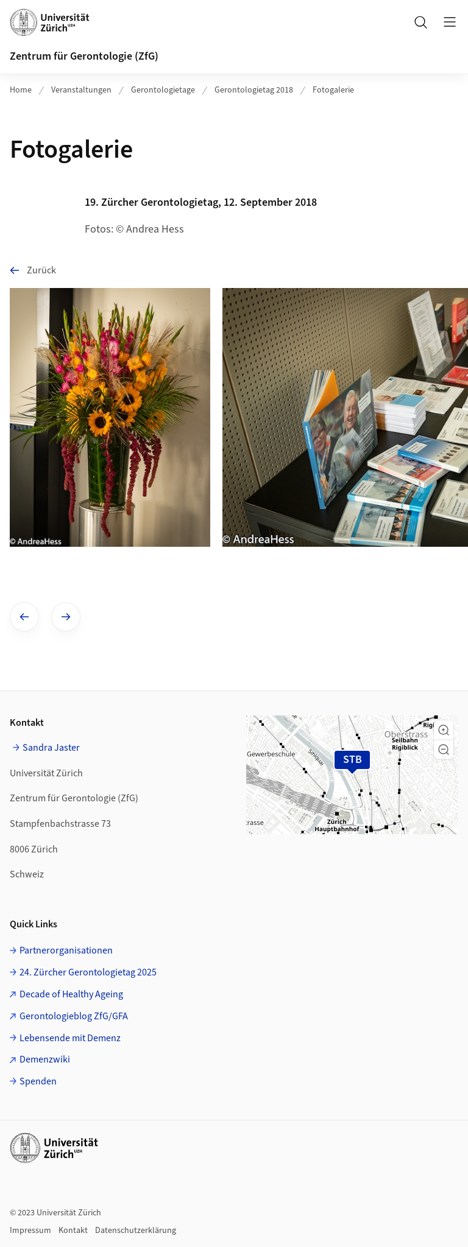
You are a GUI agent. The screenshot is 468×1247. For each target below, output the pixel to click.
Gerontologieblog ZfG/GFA (74, 1016)
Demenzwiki (45, 1059)
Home (21, 90)
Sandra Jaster (51, 747)
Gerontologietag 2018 (253, 90)
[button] (443, 730)
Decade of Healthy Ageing (71, 994)
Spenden (38, 1081)
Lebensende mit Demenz (70, 1038)
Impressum (30, 1230)
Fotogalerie (333, 90)
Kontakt (73, 1230)
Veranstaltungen (81, 90)
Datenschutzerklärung (135, 1230)
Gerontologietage (163, 90)
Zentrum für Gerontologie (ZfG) (84, 56)
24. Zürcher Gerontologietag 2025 (88, 972)
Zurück (33, 270)
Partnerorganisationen (66, 950)
